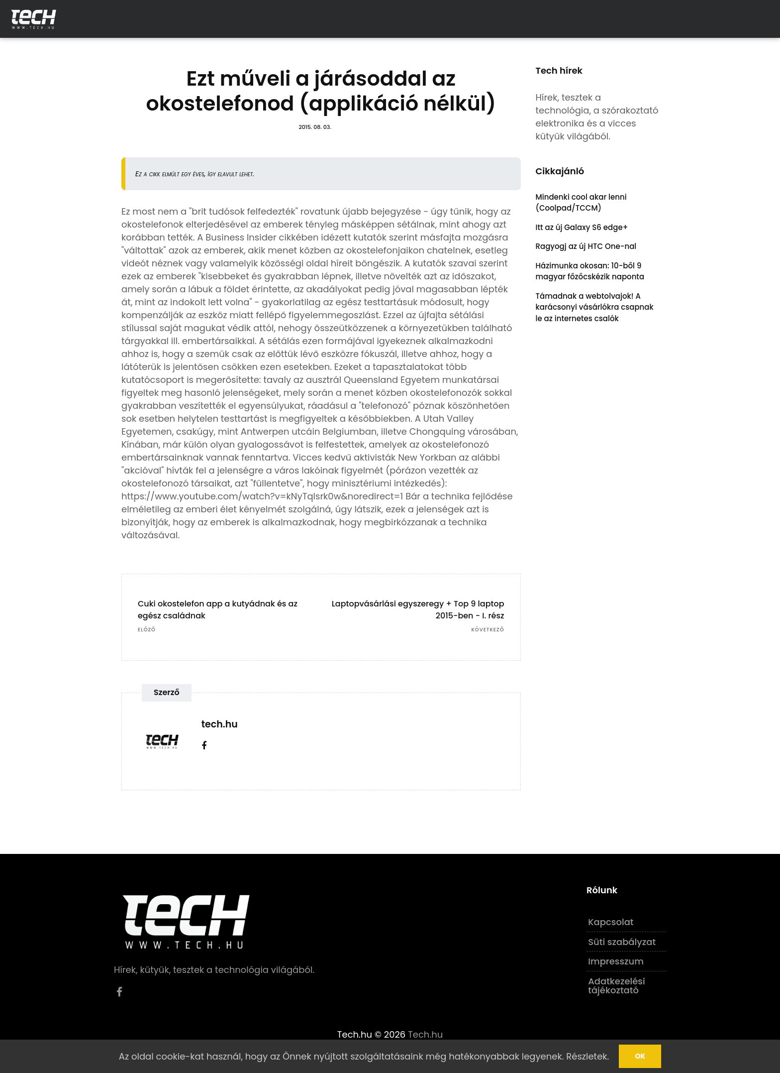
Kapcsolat (610, 922)
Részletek (586, 1056)
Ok (640, 1056)
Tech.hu (425, 1034)
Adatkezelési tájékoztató (616, 985)
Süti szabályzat (622, 942)
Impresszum (616, 961)
